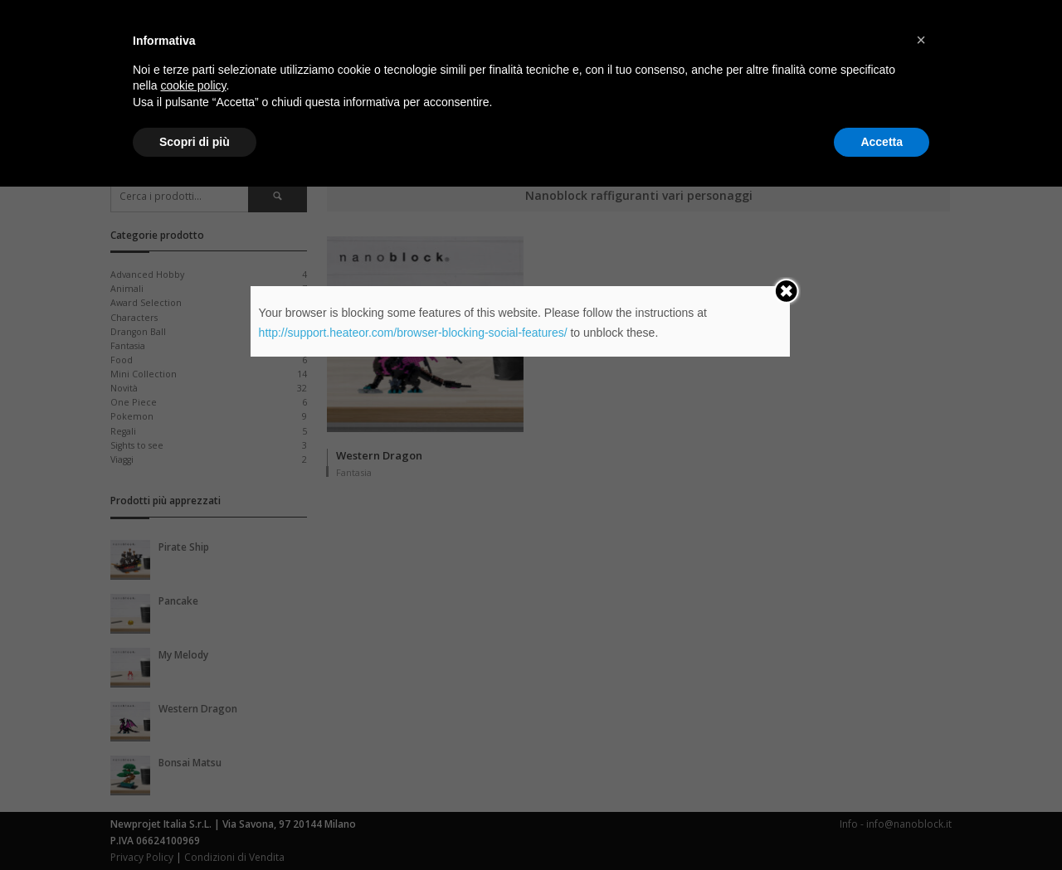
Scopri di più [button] (194, 824)
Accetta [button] (881, 824)
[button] (921, 723)
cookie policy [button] (193, 768)
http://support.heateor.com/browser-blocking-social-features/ (413, 332)
